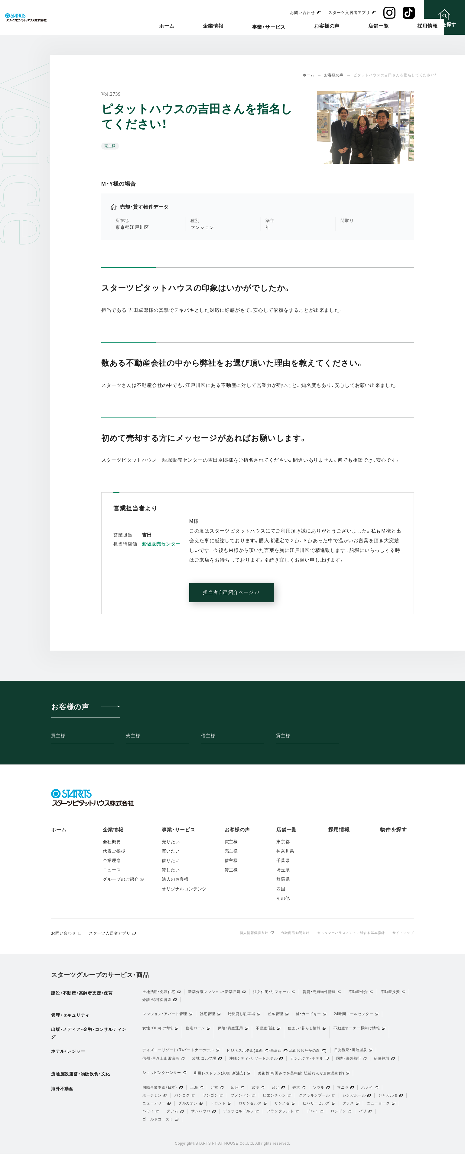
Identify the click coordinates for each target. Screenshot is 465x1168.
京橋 (226, 1079)
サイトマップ (402, 933)
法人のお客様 (175, 879)
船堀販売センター (161, 543)
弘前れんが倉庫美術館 (323, 1079)
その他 (283, 898)
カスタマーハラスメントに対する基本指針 (346, 933)
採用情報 (405, 26)
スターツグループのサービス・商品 (100, 975)
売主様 (133, 735)
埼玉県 (283, 869)
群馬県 (283, 879)
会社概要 (112, 841)
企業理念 (112, 860)
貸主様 (283, 735)
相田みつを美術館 (286, 1079)
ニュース (112, 869)
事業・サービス (287, 27)
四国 (280, 888)
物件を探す (393, 830)
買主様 (58, 735)
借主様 (208, 735)
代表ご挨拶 (114, 851)
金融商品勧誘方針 (286, 933)
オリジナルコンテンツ (184, 888)
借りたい (171, 860)
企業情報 (245, 26)
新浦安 (238, 1079)
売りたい (171, 841)
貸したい (171, 869)
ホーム (211, 26)
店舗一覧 (369, 26)
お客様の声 (331, 26)
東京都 (283, 841)
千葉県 (283, 860)
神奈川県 (285, 851)
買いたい (171, 851)
